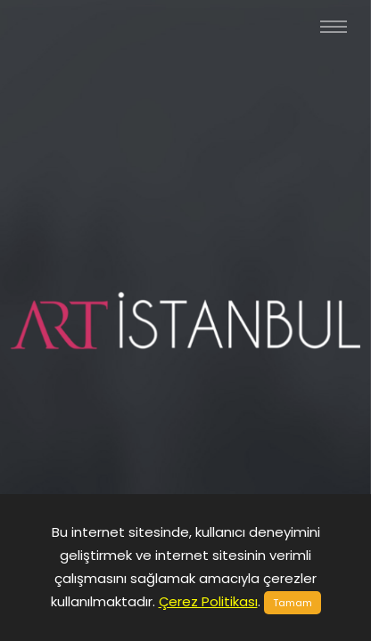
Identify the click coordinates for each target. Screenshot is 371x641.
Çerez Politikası (208, 601)
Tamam (292, 603)
